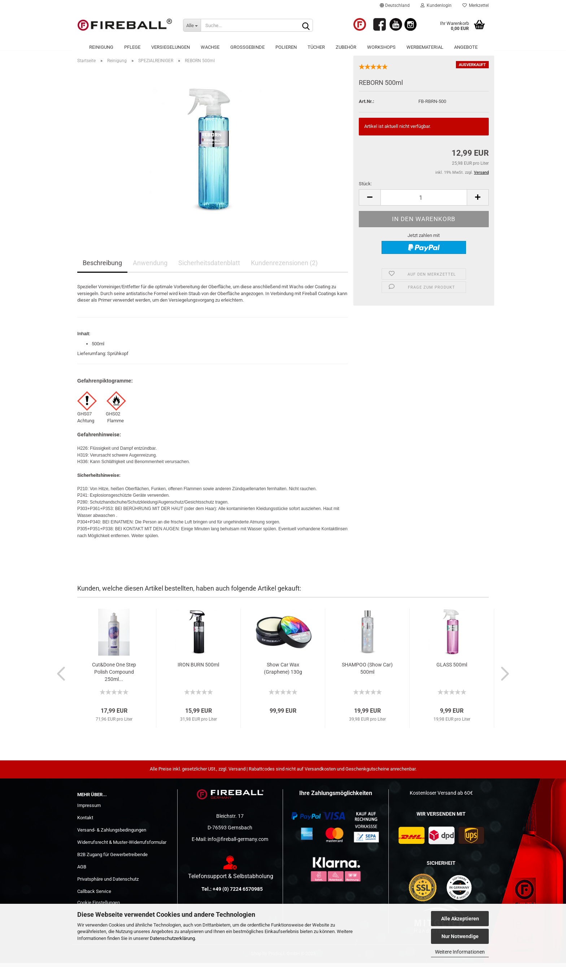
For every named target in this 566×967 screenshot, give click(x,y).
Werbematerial (424, 47)
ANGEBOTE (466, 47)
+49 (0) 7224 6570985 (238, 893)
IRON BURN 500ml (198, 669)
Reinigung (101, 47)
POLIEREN (286, 47)
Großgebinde (247, 47)
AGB (81, 870)
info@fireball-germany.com (238, 843)
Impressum (89, 809)
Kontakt (85, 821)
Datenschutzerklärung (172, 938)
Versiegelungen (170, 47)
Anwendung (150, 267)
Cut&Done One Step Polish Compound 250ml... (114, 676)
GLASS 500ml (451, 669)
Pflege (132, 47)
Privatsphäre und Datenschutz (108, 883)
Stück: (365, 188)
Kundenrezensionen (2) (284, 267)
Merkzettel (475, 5)
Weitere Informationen (460, 952)
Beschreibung (102, 267)
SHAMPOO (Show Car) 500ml (367, 672)
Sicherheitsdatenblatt (209, 267)
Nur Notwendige (460, 936)
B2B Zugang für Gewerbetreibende (112, 858)
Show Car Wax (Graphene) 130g (283, 672)
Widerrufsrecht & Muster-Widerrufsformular (121, 846)
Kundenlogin (436, 5)
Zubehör (346, 47)
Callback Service (94, 895)
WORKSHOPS (381, 47)
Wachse (210, 47)
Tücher (316, 47)
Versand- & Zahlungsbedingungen (111, 834)
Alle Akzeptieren (460, 918)
